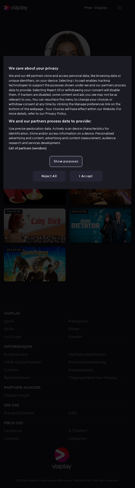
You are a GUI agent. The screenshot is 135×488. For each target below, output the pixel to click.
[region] (67, 122)
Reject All (49, 176)
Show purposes (66, 161)
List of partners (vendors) (28, 148)
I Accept (86, 176)
